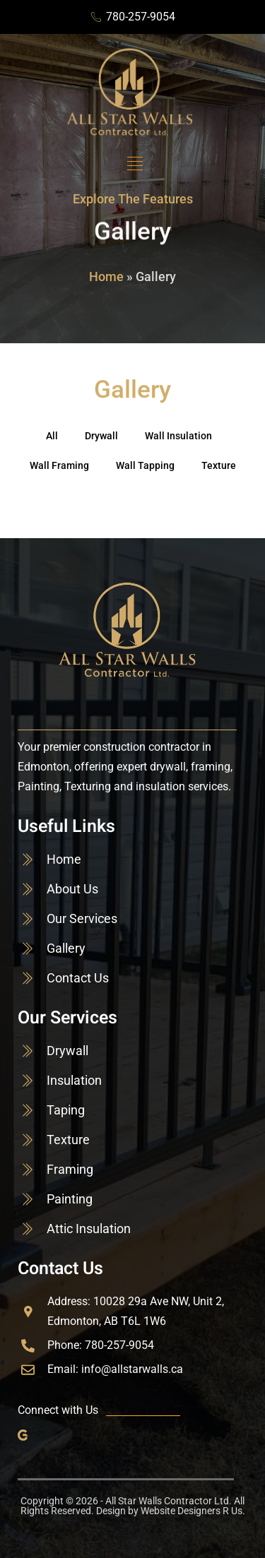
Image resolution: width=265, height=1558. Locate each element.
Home (106, 276)
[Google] (25, 1434)
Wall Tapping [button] (145, 465)
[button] (135, 164)
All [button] (52, 435)
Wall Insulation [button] (178, 435)
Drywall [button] (101, 435)
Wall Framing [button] (59, 465)
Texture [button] (218, 465)
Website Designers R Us (191, 1510)
